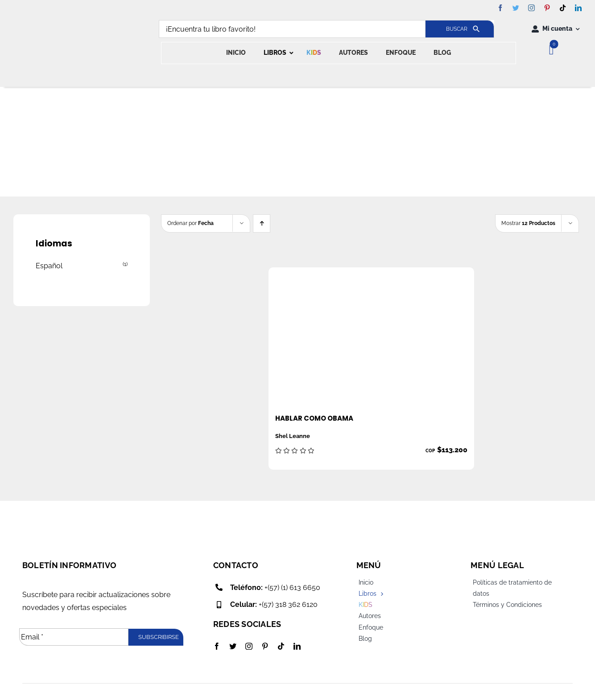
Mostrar (528, 223)
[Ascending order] (261, 223)
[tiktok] (562, 7)
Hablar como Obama (314, 418)
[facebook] (500, 7)
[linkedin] (578, 7)
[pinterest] (547, 7)
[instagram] (531, 7)
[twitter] (515, 7)
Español (49, 266)
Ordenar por (190, 223)
